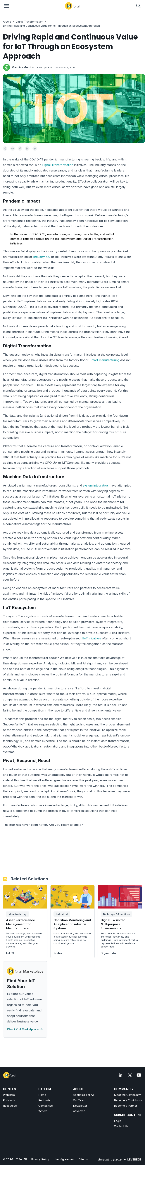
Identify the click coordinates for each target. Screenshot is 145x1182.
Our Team (79, 1100)
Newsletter (80, 1105)
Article (7, 21)
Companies (45, 1105)
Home (42, 1095)
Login (117, 1121)
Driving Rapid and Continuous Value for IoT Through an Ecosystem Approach (51, 25)
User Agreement (64, 1159)
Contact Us (121, 1126)
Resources (10, 1105)
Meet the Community (127, 1095)
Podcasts (9, 1100)
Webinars (9, 1095)
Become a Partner (125, 1105)
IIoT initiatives (91, 638)
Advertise (79, 1111)
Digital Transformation (29, 21)
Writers (42, 1111)
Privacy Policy (40, 1159)
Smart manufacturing (104, 360)
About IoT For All (83, 1095)
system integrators (96, 485)
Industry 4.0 (41, 257)
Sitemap (84, 1159)
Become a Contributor (128, 1100)
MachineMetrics (23, 67)
